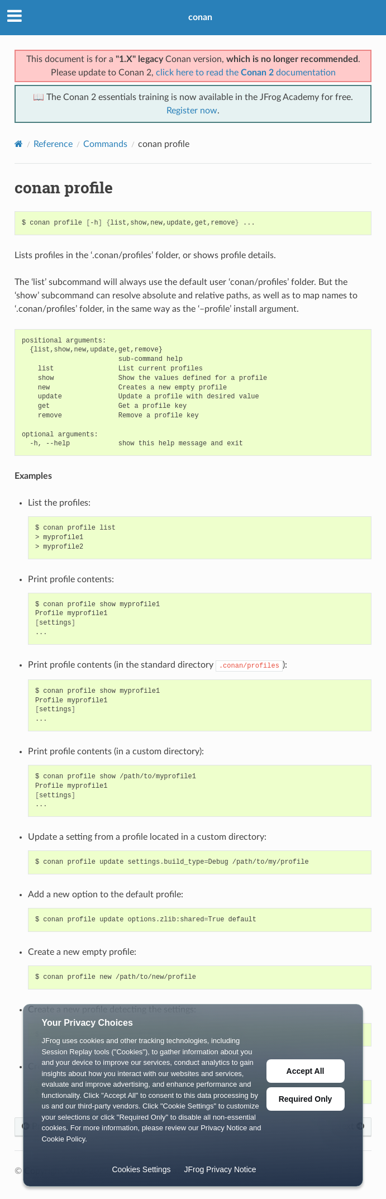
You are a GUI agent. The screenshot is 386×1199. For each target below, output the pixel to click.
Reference (53, 144)
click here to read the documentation (246, 72)
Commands (105, 144)
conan (200, 17)
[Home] (19, 144)
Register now (191, 110)
